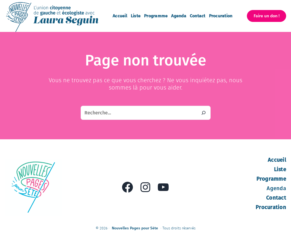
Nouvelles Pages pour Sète (135, 228)
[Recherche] (203, 112)
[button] (266, 16)
